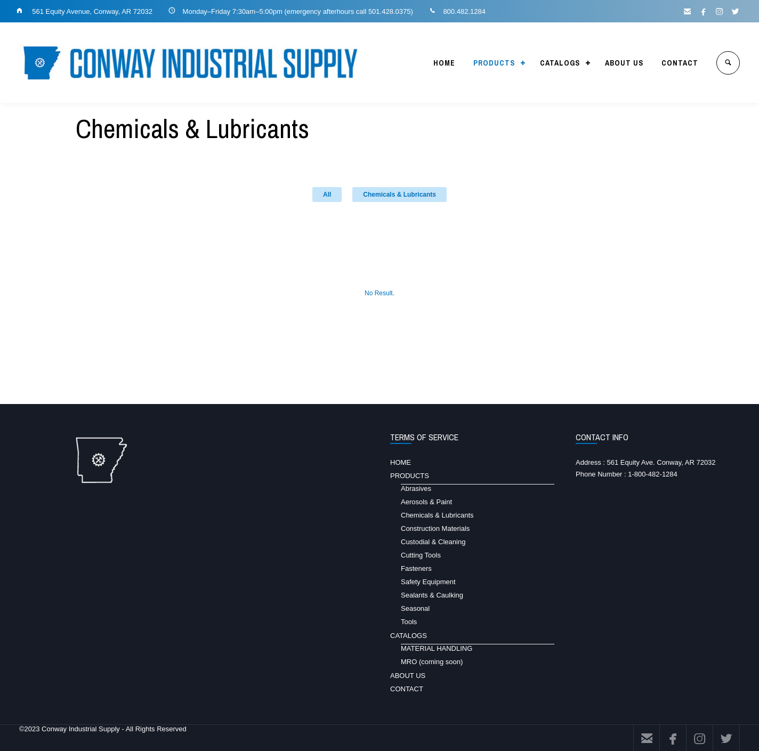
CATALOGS (560, 63)
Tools (409, 622)
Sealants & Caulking (432, 595)
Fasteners (416, 568)
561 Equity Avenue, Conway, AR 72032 (91, 11)
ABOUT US (624, 63)
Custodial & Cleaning (433, 542)
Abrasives (416, 488)
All (327, 194)
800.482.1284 (464, 11)
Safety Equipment (428, 582)
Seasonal (415, 608)
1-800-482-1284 (652, 474)
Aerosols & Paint (426, 502)
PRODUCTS (494, 63)
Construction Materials (435, 528)
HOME (444, 63)
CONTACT (679, 63)
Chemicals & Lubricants (399, 194)
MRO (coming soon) (432, 662)
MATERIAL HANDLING (436, 648)
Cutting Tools (421, 555)
